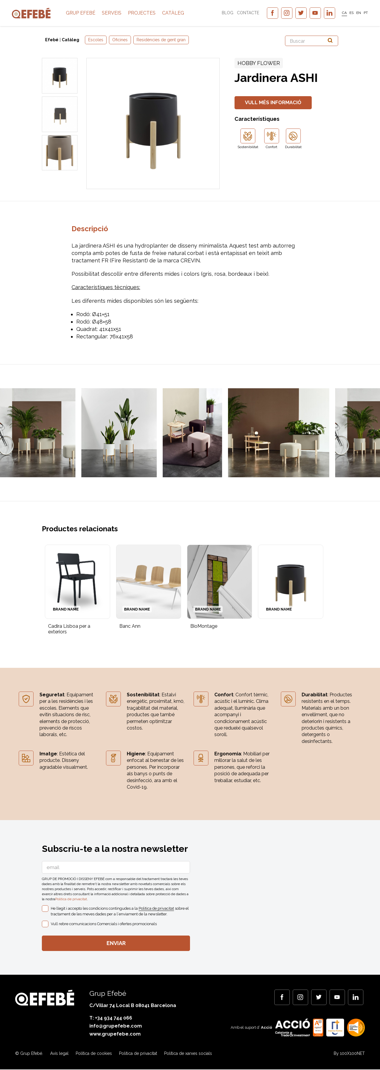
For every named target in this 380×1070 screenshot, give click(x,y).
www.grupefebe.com (115, 1035)
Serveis (129, 15)
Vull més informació (275, 103)
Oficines (120, 39)
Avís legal (59, 1054)
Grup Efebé (98, 15)
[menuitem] (341, 15)
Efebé (51, 39)
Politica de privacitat (71, 899)
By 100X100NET (349, 1054)
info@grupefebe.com (115, 1027)
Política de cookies (94, 1054)
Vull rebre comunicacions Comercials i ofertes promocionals (104, 924)
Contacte (245, 14)
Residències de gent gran (161, 39)
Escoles (95, 39)
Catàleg (191, 15)
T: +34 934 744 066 (110, 1018)
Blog (224, 14)
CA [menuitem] (341, 14)
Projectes (159, 15)
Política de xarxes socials (188, 1054)
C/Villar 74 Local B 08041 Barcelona (132, 1006)
